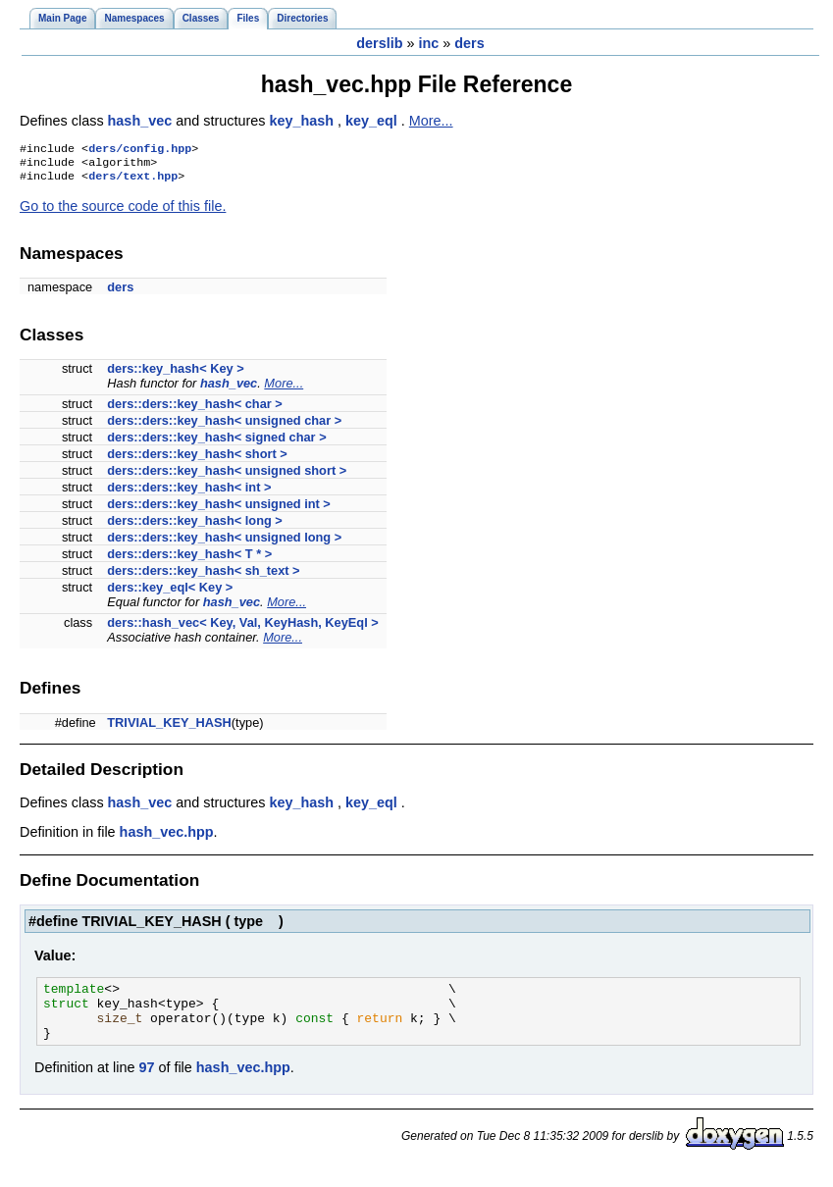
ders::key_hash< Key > (175, 374)
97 (146, 1085)
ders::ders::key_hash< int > (189, 493)
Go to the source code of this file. (123, 212)
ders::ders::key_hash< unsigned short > (226, 476)
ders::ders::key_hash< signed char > (216, 443)
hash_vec (142, 121)
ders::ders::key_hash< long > (195, 526)
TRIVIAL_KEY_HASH (169, 728)
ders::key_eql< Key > (170, 593)
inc (428, 43)
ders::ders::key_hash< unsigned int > (219, 509)
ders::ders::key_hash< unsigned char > (224, 426)
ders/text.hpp (133, 181)
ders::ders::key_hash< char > (195, 409)
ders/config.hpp (139, 150)
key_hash (303, 121)
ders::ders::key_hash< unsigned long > (224, 543)
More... (431, 121)
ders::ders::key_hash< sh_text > (203, 576)
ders (469, 43)
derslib (379, 43)
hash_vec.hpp (167, 838)
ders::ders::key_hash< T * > (189, 559)
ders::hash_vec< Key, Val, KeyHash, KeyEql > (242, 628)
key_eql (373, 121)
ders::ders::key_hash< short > (197, 459)
